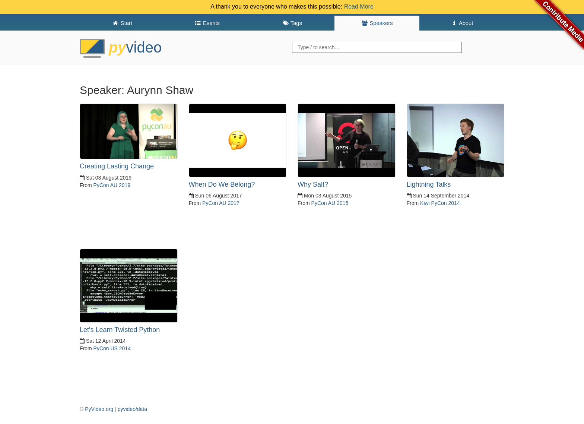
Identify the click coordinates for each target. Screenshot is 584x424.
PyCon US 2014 (112, 348)
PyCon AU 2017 (220, 203)
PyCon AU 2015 (330, 203)
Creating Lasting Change (117, 166)
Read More (359, 6)
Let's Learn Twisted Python (120, 329)
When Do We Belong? (222, 184)
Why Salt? (313, 184)
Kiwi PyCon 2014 (440, 203)
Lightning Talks (429, 184)
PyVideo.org (99, 409)
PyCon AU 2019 (112, 185)
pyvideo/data (132, 409)
